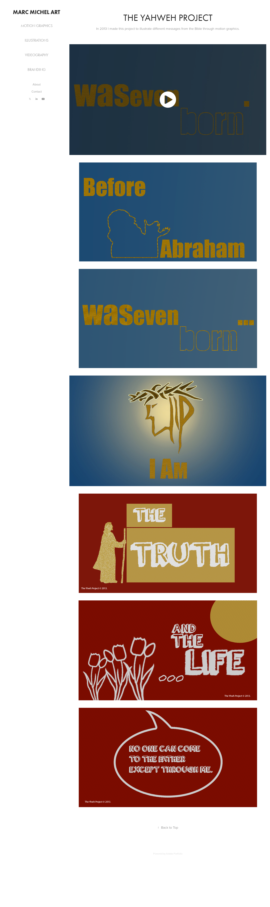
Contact (37, 91)
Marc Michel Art (36, 12)
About (37, 84)
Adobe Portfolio (174, 853)
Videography (36, 55)
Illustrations (36, 40)
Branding (37, 69)
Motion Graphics (36, 25)
